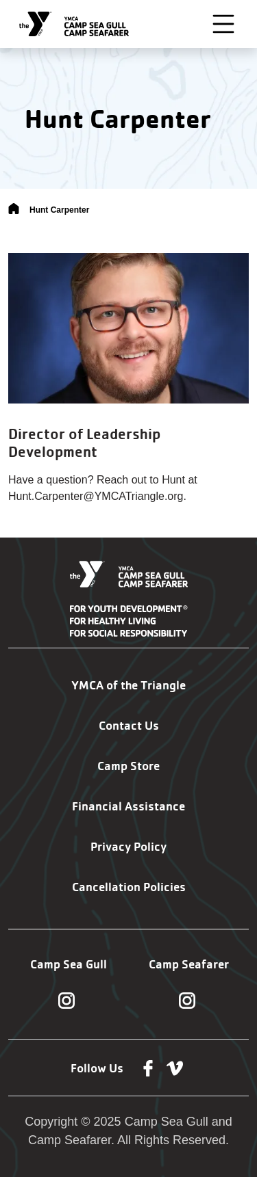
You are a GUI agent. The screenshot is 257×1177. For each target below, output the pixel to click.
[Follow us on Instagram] (66, 1000)
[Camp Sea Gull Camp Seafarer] (74, 24)
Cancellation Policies (129, 887)
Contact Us (129, 725)
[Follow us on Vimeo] (175, 1067)
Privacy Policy (128, 846)
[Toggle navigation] (223, 24)
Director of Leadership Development (84, 442)
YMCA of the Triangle (128, 685)
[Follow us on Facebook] (148, 1067)
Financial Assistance (128, 806)
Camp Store (128, 765)
